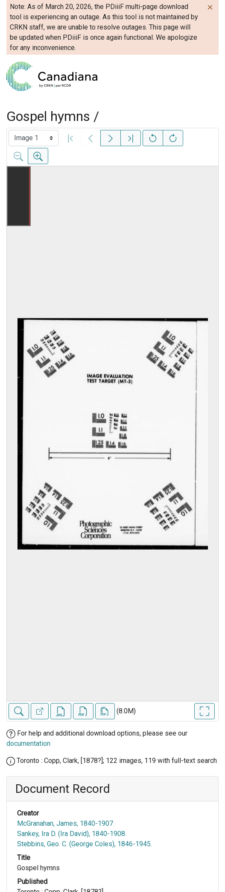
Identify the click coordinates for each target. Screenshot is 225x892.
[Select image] (33, 138)
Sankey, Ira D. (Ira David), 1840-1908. (71, 834)
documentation (28, 743)
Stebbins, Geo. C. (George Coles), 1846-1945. (84, 844)
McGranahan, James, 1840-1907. (65, 823)
